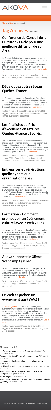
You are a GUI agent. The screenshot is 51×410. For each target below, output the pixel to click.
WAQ (41, 328)
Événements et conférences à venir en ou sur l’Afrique (23, 356)
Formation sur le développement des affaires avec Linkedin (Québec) (25, 380)
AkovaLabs (15, 326)
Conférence (11, 78)
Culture (20, 78)
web (46, 328)
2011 (11, 328)
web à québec (8, 331)
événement (29, 78)
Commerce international (19, 113)
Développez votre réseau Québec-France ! (22, 88)
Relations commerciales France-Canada (30, 161)
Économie (14, 156)
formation (40, 245)
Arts (3, 78)
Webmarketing (41, 78)
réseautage (24, 116)
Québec (24, 205)
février (27, 328)
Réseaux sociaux (26, 243)
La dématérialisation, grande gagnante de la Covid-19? (23, 366)
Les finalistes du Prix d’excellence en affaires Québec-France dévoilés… (23, 129)
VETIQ (40, 284)
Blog (11, 23)
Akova (4, 23)
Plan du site (42, 403)
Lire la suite (39, 107)
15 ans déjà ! (5, 376)
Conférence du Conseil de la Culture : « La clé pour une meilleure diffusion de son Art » (24, 44)
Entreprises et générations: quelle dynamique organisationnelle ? (24, 173)
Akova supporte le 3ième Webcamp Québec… (22, 258)
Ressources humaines (28, 200)
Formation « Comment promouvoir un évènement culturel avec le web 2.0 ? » (23, 218)
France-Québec (17, 111)
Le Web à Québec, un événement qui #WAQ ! (20, 297)
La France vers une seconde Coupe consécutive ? (21, 351)
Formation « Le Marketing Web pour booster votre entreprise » (21, 372)
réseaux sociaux (17, 248)
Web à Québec (11, 307)
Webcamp (6, 286)
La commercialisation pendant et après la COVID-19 (22, 361)
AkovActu (14, 75)
